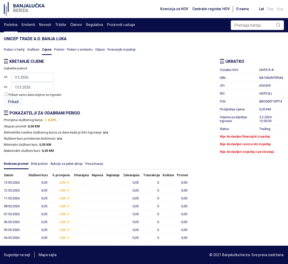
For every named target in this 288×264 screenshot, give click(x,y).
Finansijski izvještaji (121, 49)
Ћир (270, 9)
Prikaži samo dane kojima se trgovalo (35, 95)
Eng (280, 9)
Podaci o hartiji (14, 49)
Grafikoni (33, 49)
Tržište (60, 25)
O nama (242, 9)
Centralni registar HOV (211, 9)
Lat (261, 9)
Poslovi (59, 49)
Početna (11, 25)
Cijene (47, 49)
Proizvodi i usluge (121, 25)
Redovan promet (16, 164)
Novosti (45, 25)
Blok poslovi (39, 164)
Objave (100, 49)
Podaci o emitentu (80, 49)
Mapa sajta (47, 255)
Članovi (76, 25)
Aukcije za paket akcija (66, 164)
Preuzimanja (94, 164)
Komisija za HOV (174, 9)
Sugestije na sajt (17, 255)
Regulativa (94, 25)
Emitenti (28, 25)
